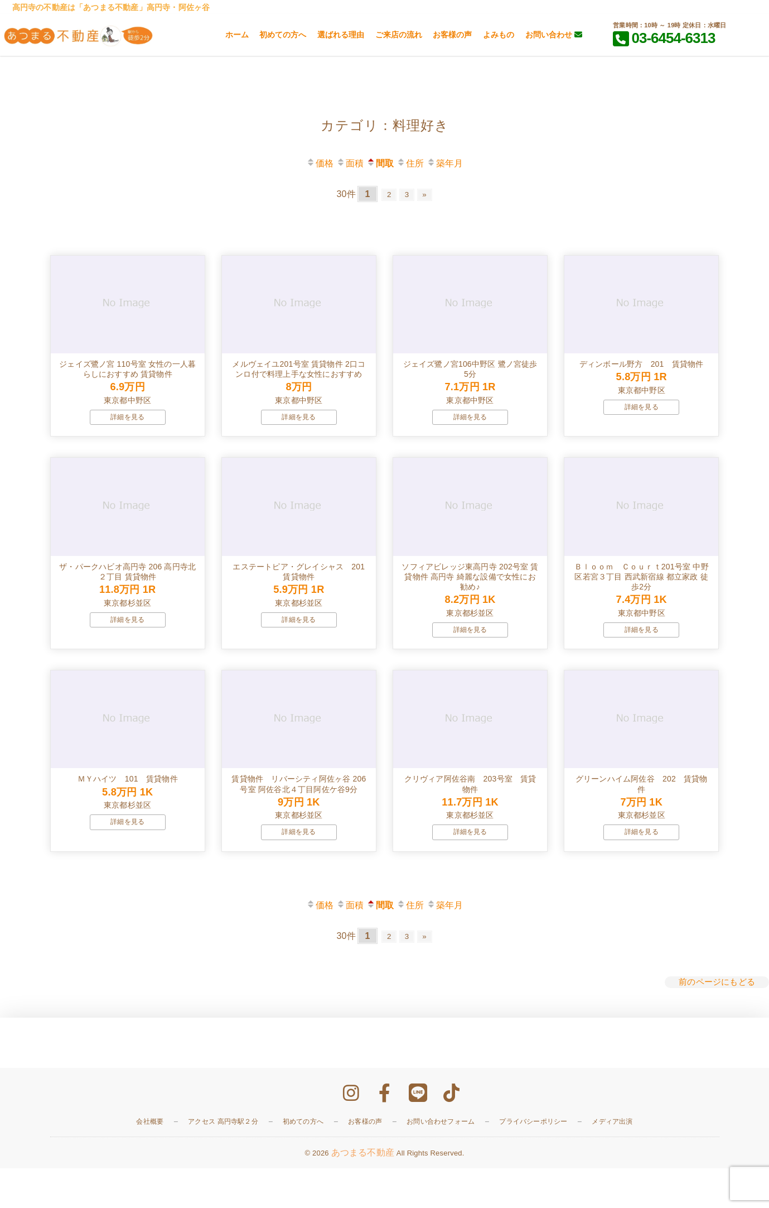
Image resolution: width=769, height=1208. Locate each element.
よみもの (498, 34)
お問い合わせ (553, 34)
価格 (319, 163)
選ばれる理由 (340, 34)
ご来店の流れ (398, 34)
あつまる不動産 (362, 1192)
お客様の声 (452, 34)
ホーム (237, 34)
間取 (380, 163)
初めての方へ (282, 34)
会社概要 (149, 1162)
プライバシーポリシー (533, 1162)
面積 (350, 163)
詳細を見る (127, 430)
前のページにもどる (714, 1022)
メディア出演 (612, 1162)
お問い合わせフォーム (441, 1162)
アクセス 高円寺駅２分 (223, 1162)
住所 (410, 163)
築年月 (445, 163)
